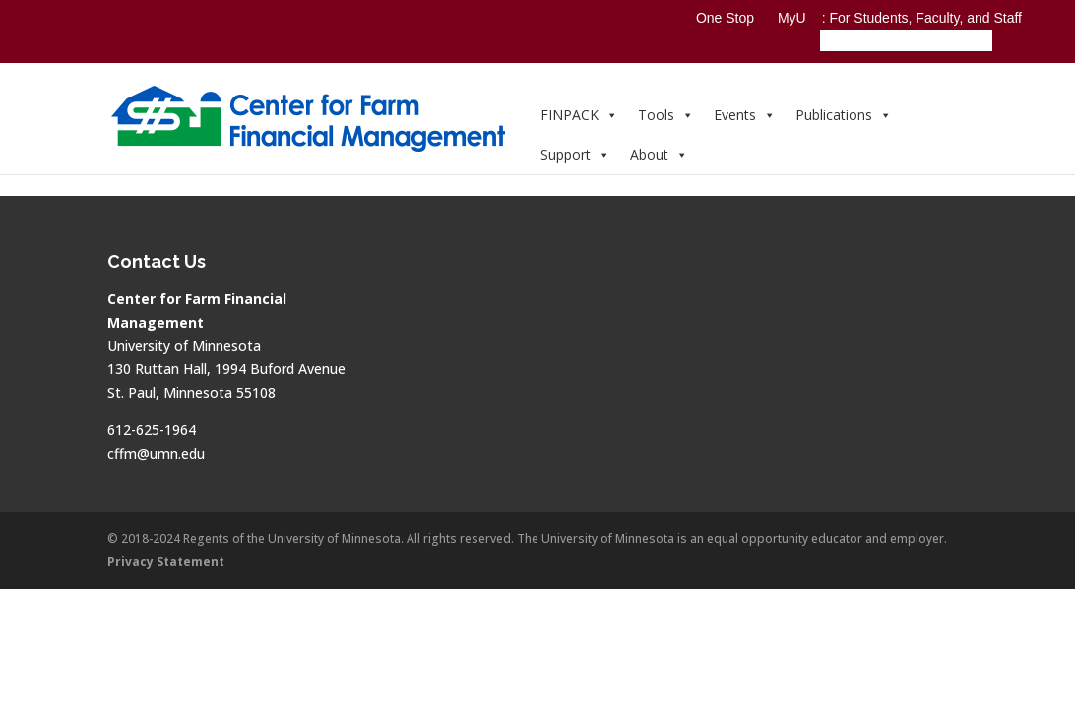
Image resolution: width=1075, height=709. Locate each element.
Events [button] (745, 114)
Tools (666, 114)
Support (575, 154)
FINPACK (579, 114)
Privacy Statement (165, 561)
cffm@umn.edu (156, 453)
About (659, 154)
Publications (843, 114)
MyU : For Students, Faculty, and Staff (900, 18)
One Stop (725, 18)
